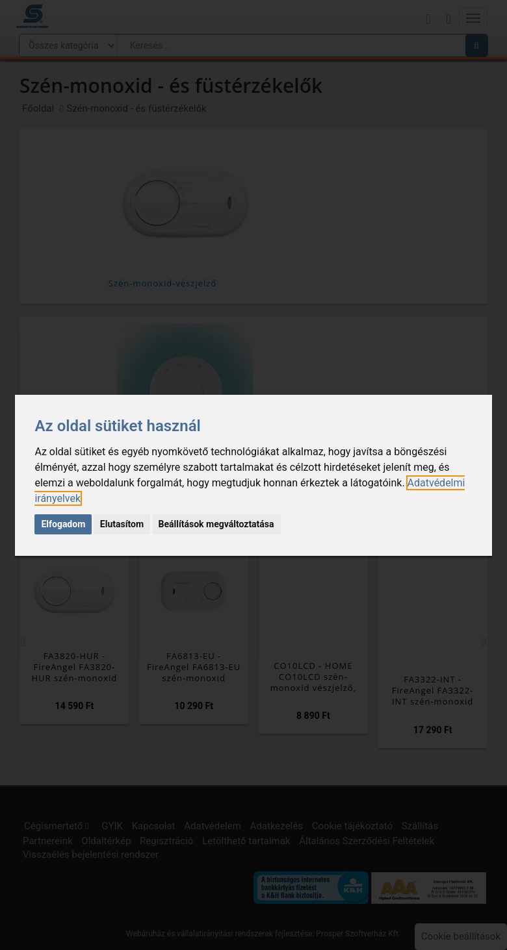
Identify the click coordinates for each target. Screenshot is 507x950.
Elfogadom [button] (63, 524)
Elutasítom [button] (122, 524)
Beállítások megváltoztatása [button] (216, 524)
